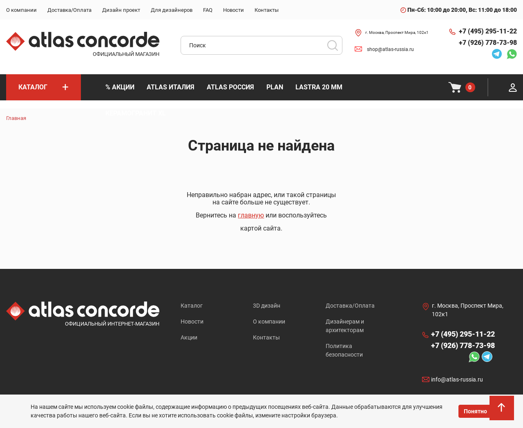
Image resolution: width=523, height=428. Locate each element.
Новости (192, 321)
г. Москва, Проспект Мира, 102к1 (397, 32)
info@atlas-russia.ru (457, 380)
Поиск (332, 45)
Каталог (192, 305)
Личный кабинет (513, 87)
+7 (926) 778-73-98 (488, 43)
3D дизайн (266, 305)
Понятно (475, 411)
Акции (189, 337)
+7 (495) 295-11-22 (488, 31)
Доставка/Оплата (350, 305)
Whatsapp (511, 54)
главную (251, 215)
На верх (502, 409)
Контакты (266, 337)
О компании (269, 321)
